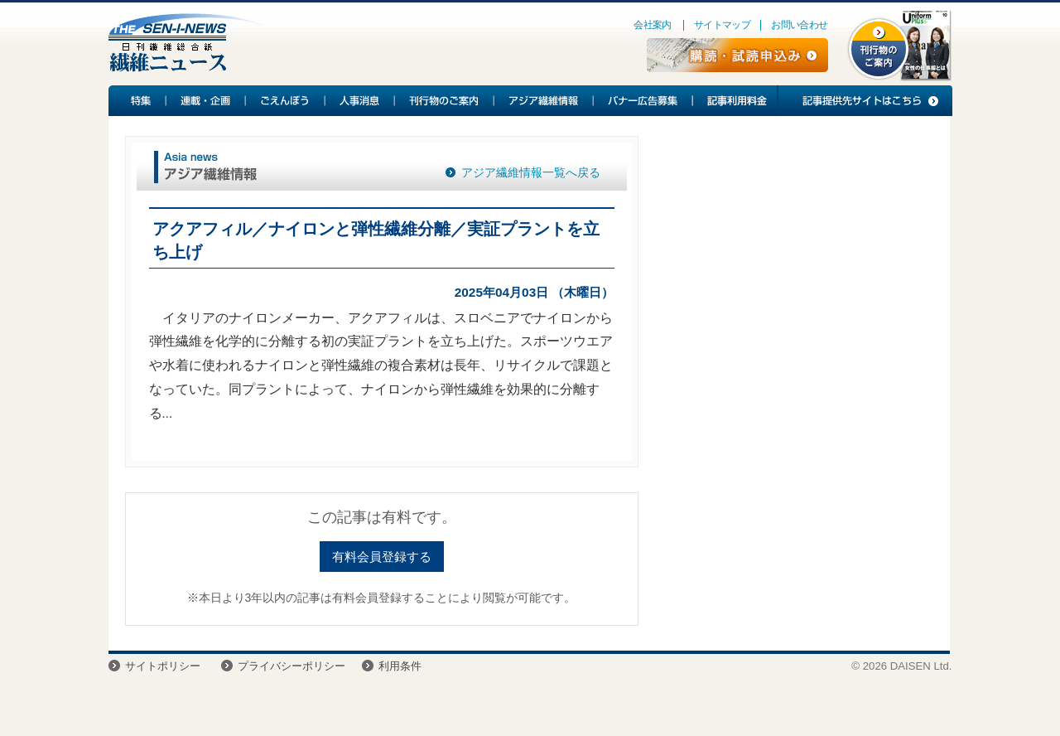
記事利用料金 (734, 100)
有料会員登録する (381, 557)
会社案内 (653, 25)
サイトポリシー (162, 666)
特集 (137, 100)
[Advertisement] (794, 270)
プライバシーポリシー (291, 666)
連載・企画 (206, 100)
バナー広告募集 (643, 100)
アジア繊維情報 (544, 100)
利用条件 (400, 666)
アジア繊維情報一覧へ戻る (530, 172)
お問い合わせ (799, 25)
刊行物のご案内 (444, 100)
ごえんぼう (285, 100)
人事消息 (360, 100)
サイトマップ (722, 25)
